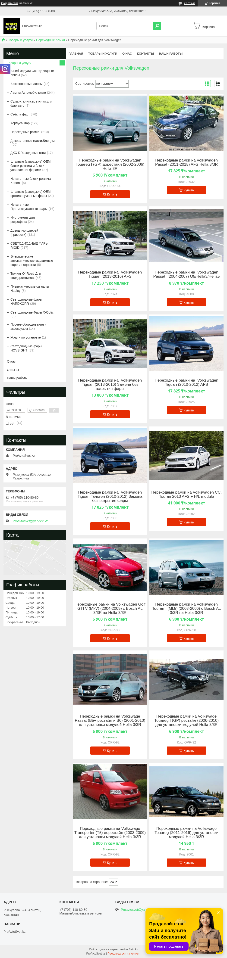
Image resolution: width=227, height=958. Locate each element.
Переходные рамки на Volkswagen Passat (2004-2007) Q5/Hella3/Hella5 (186, 274)
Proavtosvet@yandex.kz (30, 521)
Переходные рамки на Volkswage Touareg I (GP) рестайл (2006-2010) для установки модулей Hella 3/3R (186, 720)
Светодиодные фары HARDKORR (26, 301)
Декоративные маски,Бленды (32, 141)
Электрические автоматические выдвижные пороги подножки (31, 261)
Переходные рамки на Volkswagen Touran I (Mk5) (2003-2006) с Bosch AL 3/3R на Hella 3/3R (186, 608)
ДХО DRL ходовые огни (28, 153)
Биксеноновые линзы (26, 84)
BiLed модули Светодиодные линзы (32, 73)
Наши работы (171, 53)
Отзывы (13, 370)
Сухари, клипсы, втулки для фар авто (31, 103)
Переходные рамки (50, 40)
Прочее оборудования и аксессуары (28, 326)
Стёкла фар (19, 114)
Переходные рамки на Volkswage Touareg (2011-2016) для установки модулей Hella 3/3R (186, 833)
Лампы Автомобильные (28, 92)
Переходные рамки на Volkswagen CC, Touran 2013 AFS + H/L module (186, 494)
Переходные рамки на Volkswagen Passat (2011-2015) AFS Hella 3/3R (186, 162)
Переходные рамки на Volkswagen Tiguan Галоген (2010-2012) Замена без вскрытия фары (110, 496)
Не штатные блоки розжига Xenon (30, 181)
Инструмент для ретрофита (22, 220)
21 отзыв (189, 3)
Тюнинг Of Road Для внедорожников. (25, 276)
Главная (76, 53)
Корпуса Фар (20, 123)
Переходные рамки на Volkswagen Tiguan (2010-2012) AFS (186, 382)
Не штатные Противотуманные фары (28, 207)
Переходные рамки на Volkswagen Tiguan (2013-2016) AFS (110, 274)
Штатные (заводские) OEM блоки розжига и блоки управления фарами (30, 166)
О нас (127, 53)
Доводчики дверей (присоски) (24, 232)
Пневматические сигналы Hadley (29, 288)
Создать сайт (9, 3)
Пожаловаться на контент (124, 953)
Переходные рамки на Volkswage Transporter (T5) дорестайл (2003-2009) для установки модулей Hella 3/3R (110, 833)
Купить (112, 194)
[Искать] (157, 26)
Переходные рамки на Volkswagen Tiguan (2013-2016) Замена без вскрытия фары (110, 384)
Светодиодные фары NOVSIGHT (26, 348)
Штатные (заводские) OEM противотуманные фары (30, 194)
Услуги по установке (25, 337)
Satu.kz (133, 949)
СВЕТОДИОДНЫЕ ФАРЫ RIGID (29, 245)
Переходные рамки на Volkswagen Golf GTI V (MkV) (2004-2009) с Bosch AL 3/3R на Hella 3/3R (110, 608)
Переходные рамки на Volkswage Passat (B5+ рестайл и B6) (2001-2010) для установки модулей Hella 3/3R (110, 720)
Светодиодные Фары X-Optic (32, 312)
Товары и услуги (20, 40)
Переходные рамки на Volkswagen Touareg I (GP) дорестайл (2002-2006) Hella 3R (110, 164)
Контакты (145, 53)
